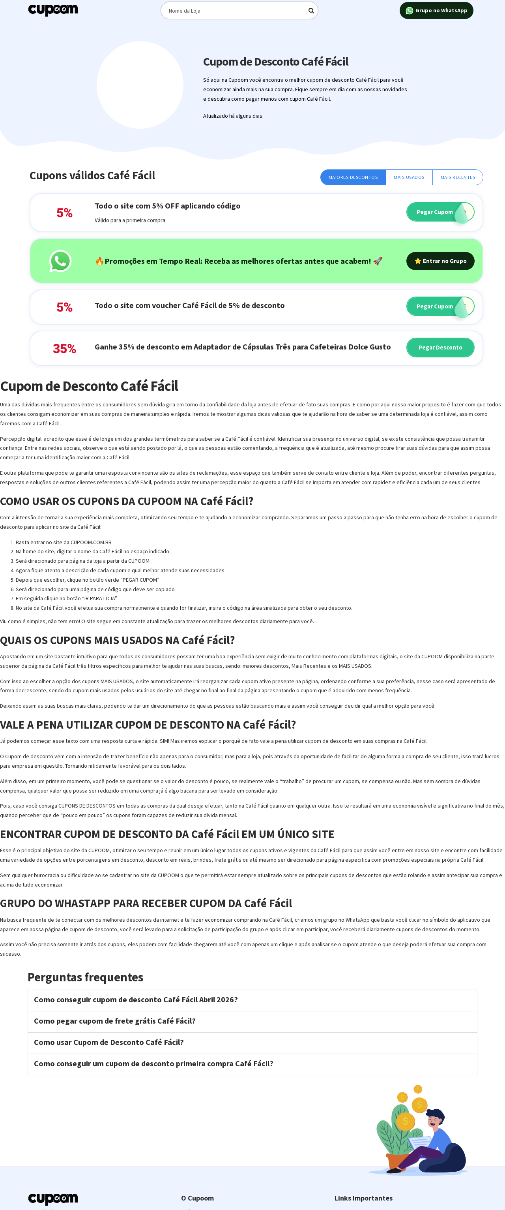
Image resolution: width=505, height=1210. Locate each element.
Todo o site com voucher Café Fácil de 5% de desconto (190, 305)
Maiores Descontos (353, 177)
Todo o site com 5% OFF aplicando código (168, 205)
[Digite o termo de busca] (239, 10)
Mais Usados (409, 177)
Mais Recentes (458, 177)
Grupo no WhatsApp (437, 11)
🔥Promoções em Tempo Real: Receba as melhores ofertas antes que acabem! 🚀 (239, 261)
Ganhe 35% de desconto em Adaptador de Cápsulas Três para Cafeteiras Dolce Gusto (243, 346)
